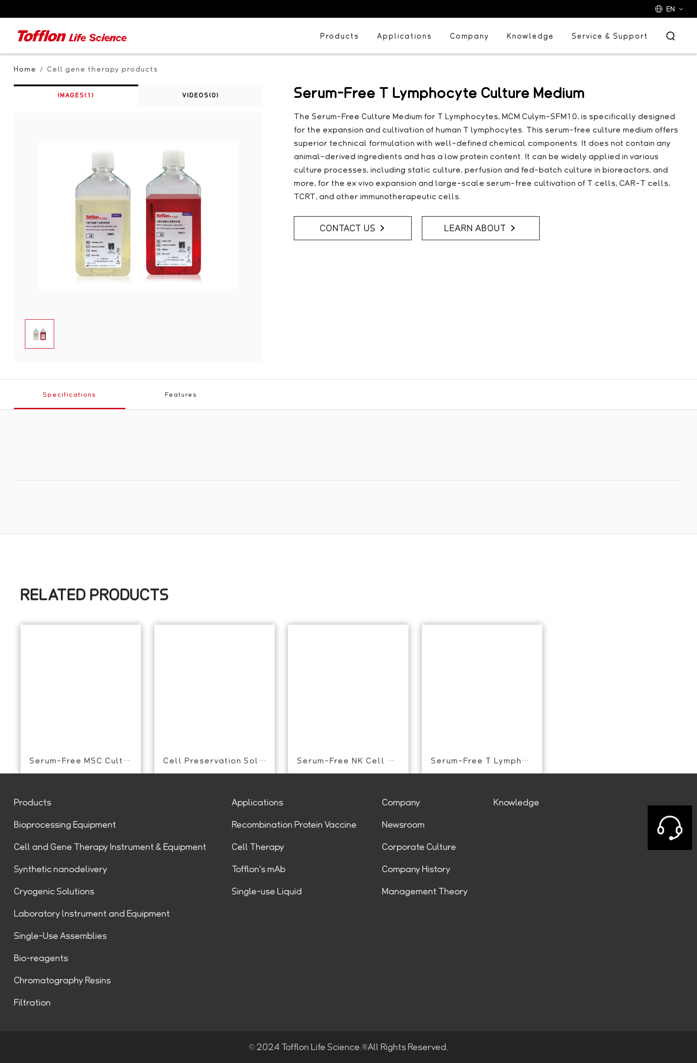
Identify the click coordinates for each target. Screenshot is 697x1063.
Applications (404, 35)
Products (339, 35)
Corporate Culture (419, 847)
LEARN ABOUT (480, 228)
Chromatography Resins (62, 980)
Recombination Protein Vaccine (294, 825)
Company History (416, 869)
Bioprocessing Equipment (65, 825)
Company (469, 35)
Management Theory (425, 891)
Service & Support (610, 35)
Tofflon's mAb (258, 869)
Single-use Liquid (267, 891)
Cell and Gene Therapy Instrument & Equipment (110, 847)
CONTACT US (352, 228)
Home (25, 69)
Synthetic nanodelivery (60, 869)
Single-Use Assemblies (60, 936)
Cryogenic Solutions (54, 891)
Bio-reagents (41, 958)
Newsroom (403, 825)
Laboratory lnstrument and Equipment (92, 914)
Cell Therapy (258, 847)
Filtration (32, 1003)
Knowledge (530, 35)
